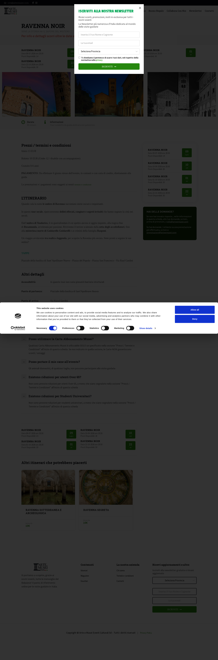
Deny (194, 645)
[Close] (140, 8)
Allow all (195, 636)
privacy (99, 60)
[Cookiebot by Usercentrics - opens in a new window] (18, 654)
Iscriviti (109, 66)
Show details (145, 654)
